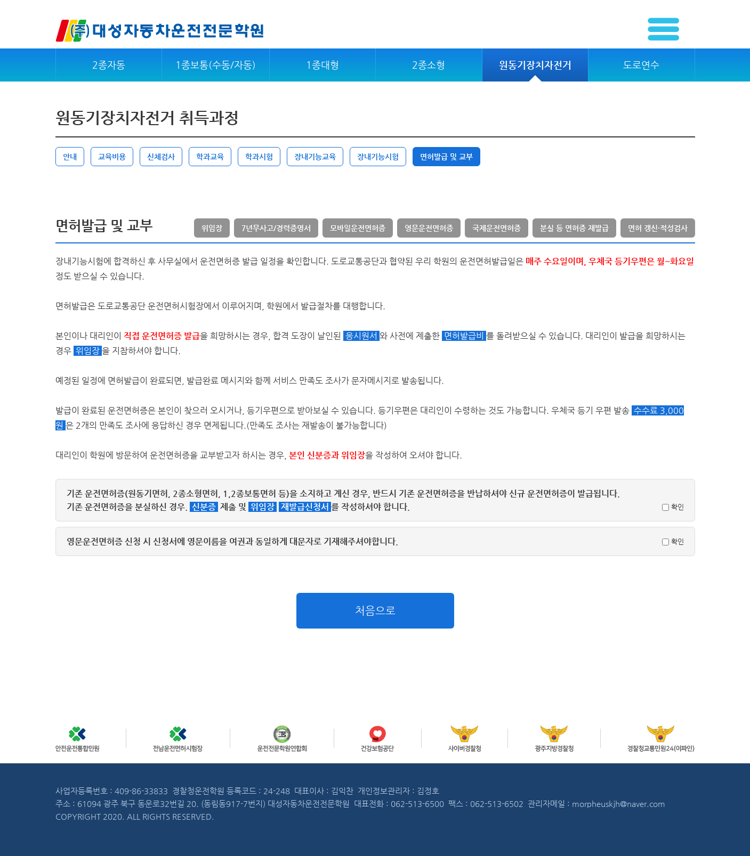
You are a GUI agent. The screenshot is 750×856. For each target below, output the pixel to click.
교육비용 (112, 156)
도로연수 (641, 64)
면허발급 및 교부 (446, 156)
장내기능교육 (315, 156)
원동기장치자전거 (535, 64)
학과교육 (210, 156)
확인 (673, 507)
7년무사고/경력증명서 (276, 228)
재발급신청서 (305, 507)
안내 (70, 156)
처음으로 (375, 611)
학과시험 (259, 156)
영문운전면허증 (429, 228)
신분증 (204, 507)
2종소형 (428, 64)
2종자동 (108, 64)
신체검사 (161, 156)
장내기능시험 (378, 156)
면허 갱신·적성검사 (658, 228)
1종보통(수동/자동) (215, 64)
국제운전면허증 (496, 228)
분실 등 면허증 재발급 (574, 228)
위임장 (211, 228)
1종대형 (322, 64)
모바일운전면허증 (357, 228)
